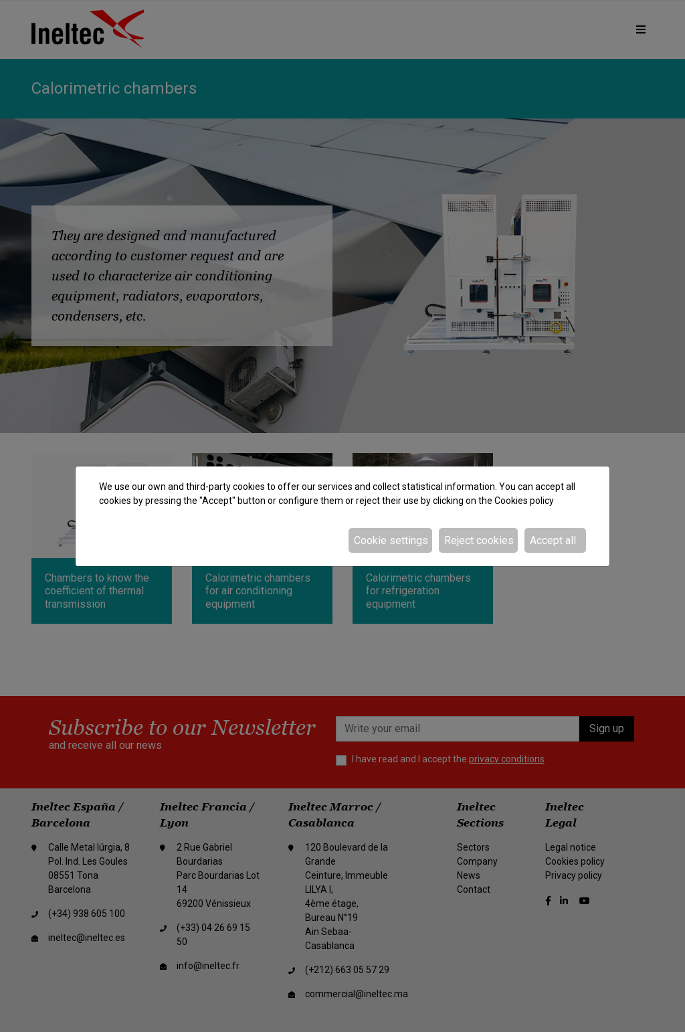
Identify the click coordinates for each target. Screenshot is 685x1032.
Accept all (553, 540)
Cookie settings (391, 540)
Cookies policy (524, 500)
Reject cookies (479, 540)
